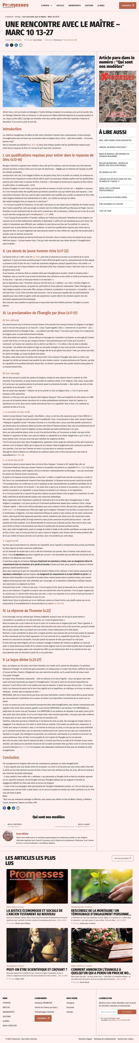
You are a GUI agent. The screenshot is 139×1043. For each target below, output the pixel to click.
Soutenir (89, 5)
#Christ (7, 40)
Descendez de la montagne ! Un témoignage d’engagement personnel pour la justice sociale (100, 913)
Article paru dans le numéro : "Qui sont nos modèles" (117, 62)
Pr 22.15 (45, 214)
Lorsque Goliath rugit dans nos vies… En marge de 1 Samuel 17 (115, 180)
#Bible (9, 907)
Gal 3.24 (12, 510)
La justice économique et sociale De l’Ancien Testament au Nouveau (35, 912)
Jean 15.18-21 (58, 603)
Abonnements (74, 5)
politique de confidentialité (120, 1020)
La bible (101, 5)
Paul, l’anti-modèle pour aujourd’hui (115, 140)
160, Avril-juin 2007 (70, 40)
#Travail (20, 907)
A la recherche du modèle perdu (113, 197)
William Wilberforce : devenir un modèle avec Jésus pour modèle (113, 164)
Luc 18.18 (36, 257)
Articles (60, 5)
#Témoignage (75, 907)
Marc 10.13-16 (32, 145)
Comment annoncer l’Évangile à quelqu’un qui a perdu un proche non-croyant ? (101, 972)
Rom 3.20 (80, 467)
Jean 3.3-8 (24, 747)
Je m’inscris (127, 1012)
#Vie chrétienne (16, 40)
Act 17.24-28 (18, 455)
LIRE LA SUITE (61, 920)
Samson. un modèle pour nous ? (113, 147)
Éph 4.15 (57, 344)
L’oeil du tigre (105, 211)
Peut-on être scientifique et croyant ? (37, 969)
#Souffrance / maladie (84, 966)
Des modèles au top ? (108, 172)
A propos (46, 5)
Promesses (9, 17)
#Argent (14, 907)
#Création (20, 966)
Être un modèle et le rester (111, 204)
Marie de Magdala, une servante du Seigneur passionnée (114, 155)
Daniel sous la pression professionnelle (109, 189)
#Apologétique (12, 966)
